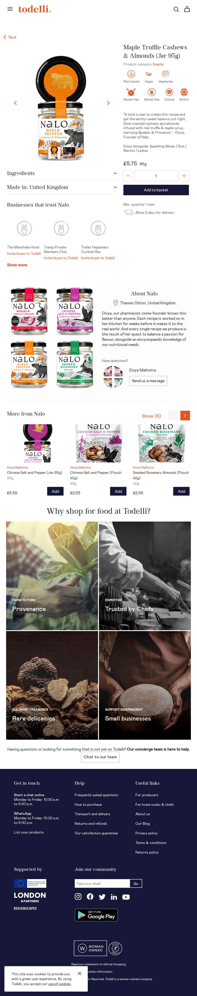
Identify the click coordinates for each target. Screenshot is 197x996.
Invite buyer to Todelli (24, 253)
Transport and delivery (92, 814)
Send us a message (148, 380)
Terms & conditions (150, 842)
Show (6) (151, 415)
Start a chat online (29, 795)
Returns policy (147, 852)
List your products (29, 832)
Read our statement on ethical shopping (98, 964)
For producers (146, 795)
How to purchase (88, 804)
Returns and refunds (91, 823)
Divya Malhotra (142, 370)
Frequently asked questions (96, 795)
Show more (17, 264)
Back (9, 37)
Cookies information (98, 971)
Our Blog (142, 823)
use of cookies (59, 984)
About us (142, 814)
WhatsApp (22, 813)
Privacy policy (146, 833)
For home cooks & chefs (154, 804)
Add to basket (156, 189)
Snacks (158, 64)
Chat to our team (100, 756)
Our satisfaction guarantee (96, 833)
